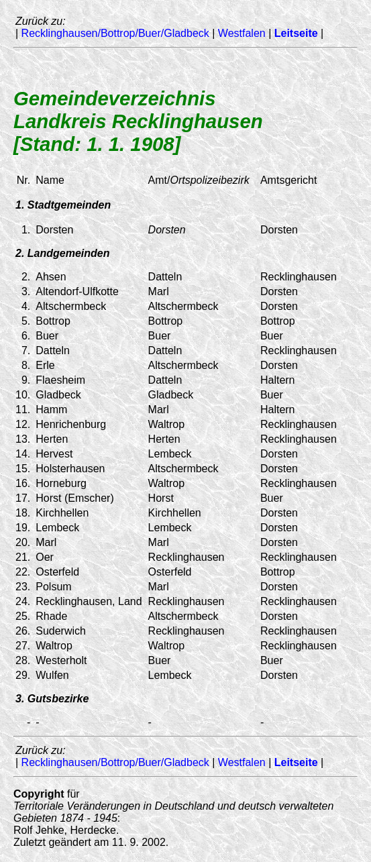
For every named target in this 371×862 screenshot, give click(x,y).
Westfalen (242, 33)
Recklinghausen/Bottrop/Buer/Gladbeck (115, 33)
